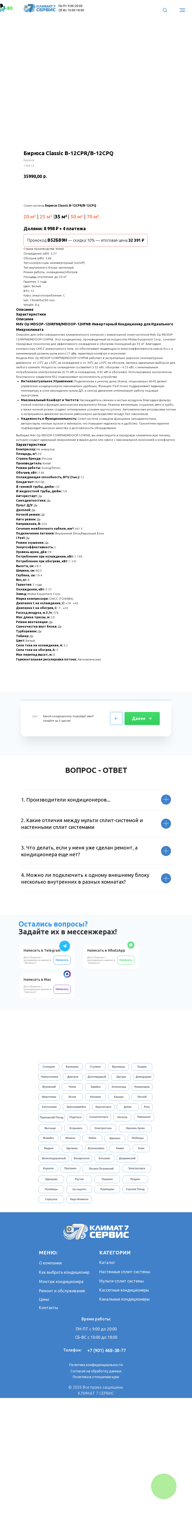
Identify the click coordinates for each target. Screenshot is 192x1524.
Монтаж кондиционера (61, 1407)
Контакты (48, 1433)
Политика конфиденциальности (96, 1491)
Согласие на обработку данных (96, 1497)
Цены (44, 1425)
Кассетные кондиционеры (124, 1416)
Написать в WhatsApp (106, 1076)
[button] (164, 10)
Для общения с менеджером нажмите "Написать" (101, 1086)
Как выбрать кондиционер (64, 1398)
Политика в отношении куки (96, 1503)
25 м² (46, 216)
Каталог (107, 1388)
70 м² (93, 216)
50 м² (76, 216)
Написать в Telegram (42, 1076)
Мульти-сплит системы (121, 1407)
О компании (50, 1389)
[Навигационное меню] (182, 10)
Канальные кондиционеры (124, 1425)
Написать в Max (37, 1106)
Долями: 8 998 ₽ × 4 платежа (55, 228)
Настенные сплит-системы (124, 1397)
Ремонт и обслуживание (62, 1417)
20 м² (30, 216)
